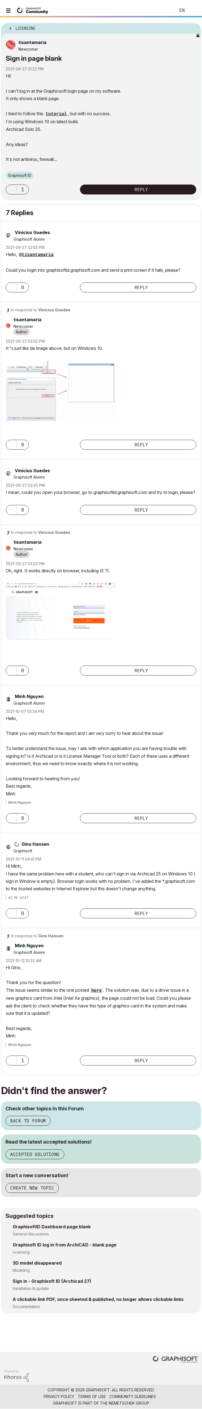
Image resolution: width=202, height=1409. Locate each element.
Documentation (26, 1306)
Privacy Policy (59, 1396)
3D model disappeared (37, 1263)
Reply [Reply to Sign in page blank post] (141, 189)
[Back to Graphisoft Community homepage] (33, 10)
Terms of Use (92, 1396)
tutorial (56, 114)
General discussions (31, 1234)
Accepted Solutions (35, 1154)
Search (163, 10)
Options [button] (193, 27)
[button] (11, 189)
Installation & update (31, 1288)
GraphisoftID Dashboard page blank (52, 1226)
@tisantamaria (36, 254)
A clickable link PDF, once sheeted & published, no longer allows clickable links (98, 1299)
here (96, 990)
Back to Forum (28, 1121)
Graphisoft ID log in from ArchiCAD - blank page (65, 1245)
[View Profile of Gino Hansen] (35, 844)
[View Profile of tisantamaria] (32, 42)
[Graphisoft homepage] (175, 1359)
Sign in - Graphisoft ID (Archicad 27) (52, 1281)
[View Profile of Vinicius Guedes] (32, 232)
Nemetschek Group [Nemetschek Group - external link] (129, 1403)
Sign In (193, 10)
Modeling (21, 1270)
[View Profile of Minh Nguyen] (29, 696)
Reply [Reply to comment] (141, 287)
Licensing (21, 1252)
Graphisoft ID (19, 175)
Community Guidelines (132, 1396)
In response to (40, 309)
